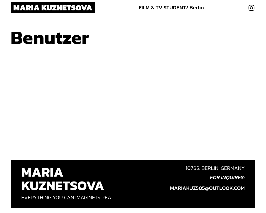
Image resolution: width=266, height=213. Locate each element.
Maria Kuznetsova (52, 8)
